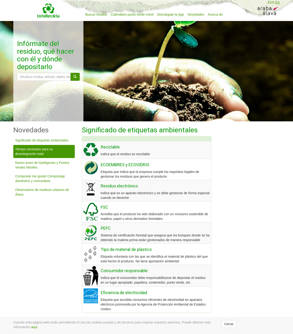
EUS (271, 2)
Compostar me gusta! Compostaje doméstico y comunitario (40, 178)
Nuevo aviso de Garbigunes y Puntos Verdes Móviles (42, 165)
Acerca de (215, 14)
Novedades (196, 14)
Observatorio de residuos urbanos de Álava (42, 192)
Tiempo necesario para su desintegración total (34, 151)
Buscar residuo (96, 14)
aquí (34, 327)
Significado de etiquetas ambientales (41, 140)
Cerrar (229, 324)
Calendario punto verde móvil (132, 14)
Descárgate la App (170, 14)
